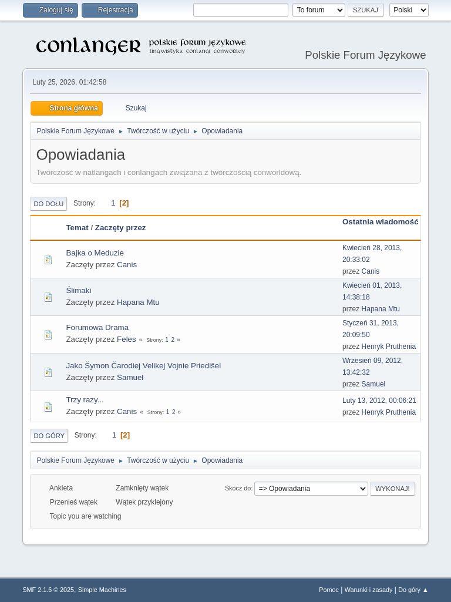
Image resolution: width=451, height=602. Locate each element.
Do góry (49, 435)
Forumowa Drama (97, 327)
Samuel (130, 377)
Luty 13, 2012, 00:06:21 (379, 400)
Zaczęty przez (120, 227)
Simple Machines (102, 589)
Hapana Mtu (138, 302)
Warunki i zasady (369, 589)
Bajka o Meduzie (95, 252)
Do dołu (48, 203)
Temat (77, 227)
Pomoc (329, 589)
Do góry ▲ (413, 589)
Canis (127, 264)
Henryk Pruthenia (389, 346)
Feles (126, 339)
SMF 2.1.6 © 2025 (48, 589)
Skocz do (238, 488)
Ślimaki (78, 290)
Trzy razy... (84, 399)
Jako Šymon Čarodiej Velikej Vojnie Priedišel (143, 365)
